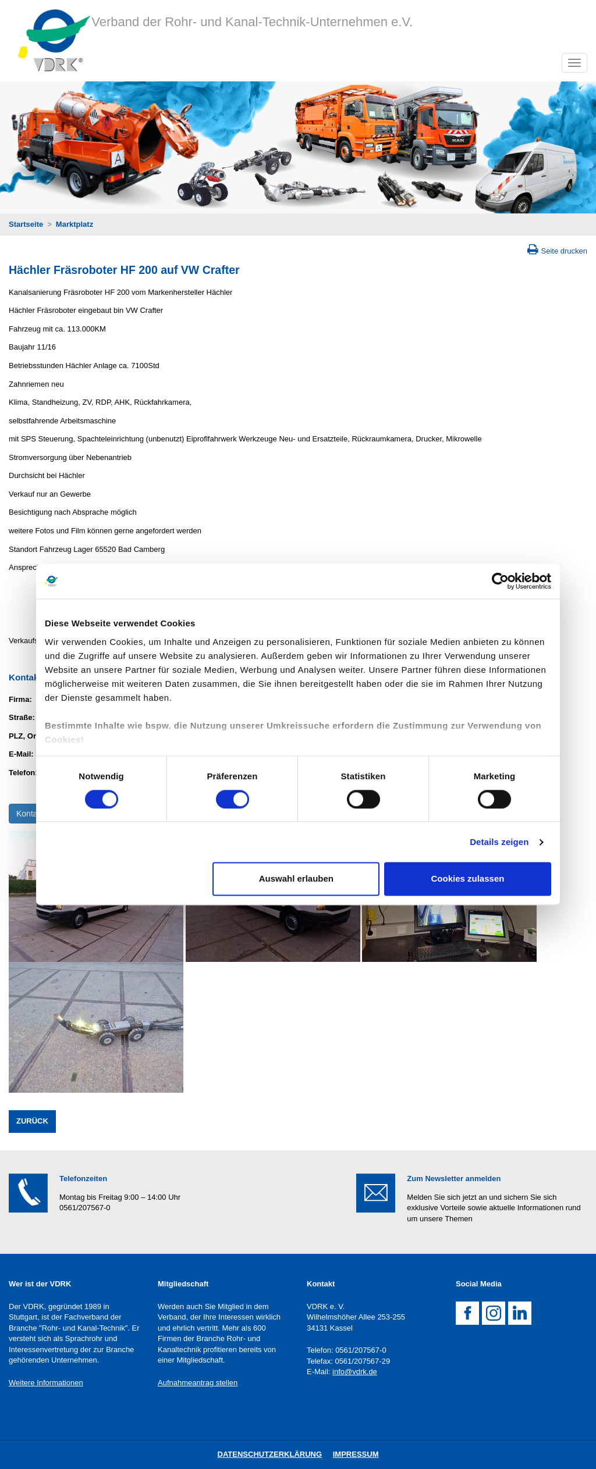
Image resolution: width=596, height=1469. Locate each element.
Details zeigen (499, 842)
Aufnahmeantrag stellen (197, 1382)
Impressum (356, 1454)
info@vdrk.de (354, 1371)
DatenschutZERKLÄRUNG (270, 1454)
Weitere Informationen (46, 1382)
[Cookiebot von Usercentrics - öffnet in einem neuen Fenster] (500, 581)
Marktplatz (74, 224)
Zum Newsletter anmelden (454, 1178)
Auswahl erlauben (296, 879)
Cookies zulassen (468, 879)
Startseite (26, 224)
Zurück (32, 1121)
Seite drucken (564, 251)
